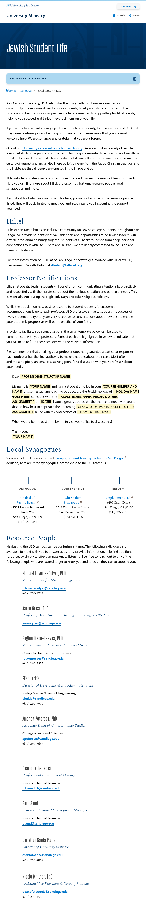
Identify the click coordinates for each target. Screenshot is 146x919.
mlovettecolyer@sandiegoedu (44, 588)
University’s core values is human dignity (52, 148)
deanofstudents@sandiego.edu (45, 891)
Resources (26, 91)
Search (118, 15)
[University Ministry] (25, 15)
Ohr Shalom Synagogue (72, 500)
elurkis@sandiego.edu (38, 698)
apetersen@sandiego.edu (40, 738)
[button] (73, 78)
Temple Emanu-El (117, 497)
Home (11, 91)
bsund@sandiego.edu (38, 823)
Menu (133, 15)
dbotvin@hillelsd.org (66, 265)
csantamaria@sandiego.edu (42, 855)
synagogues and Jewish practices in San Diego (89, 458)
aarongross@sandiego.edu (41, 623)
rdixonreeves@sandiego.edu (43, 658)
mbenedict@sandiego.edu (41, 788)
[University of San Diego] (22, 4)
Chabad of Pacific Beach (25, 500)
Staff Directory (128, 6)
